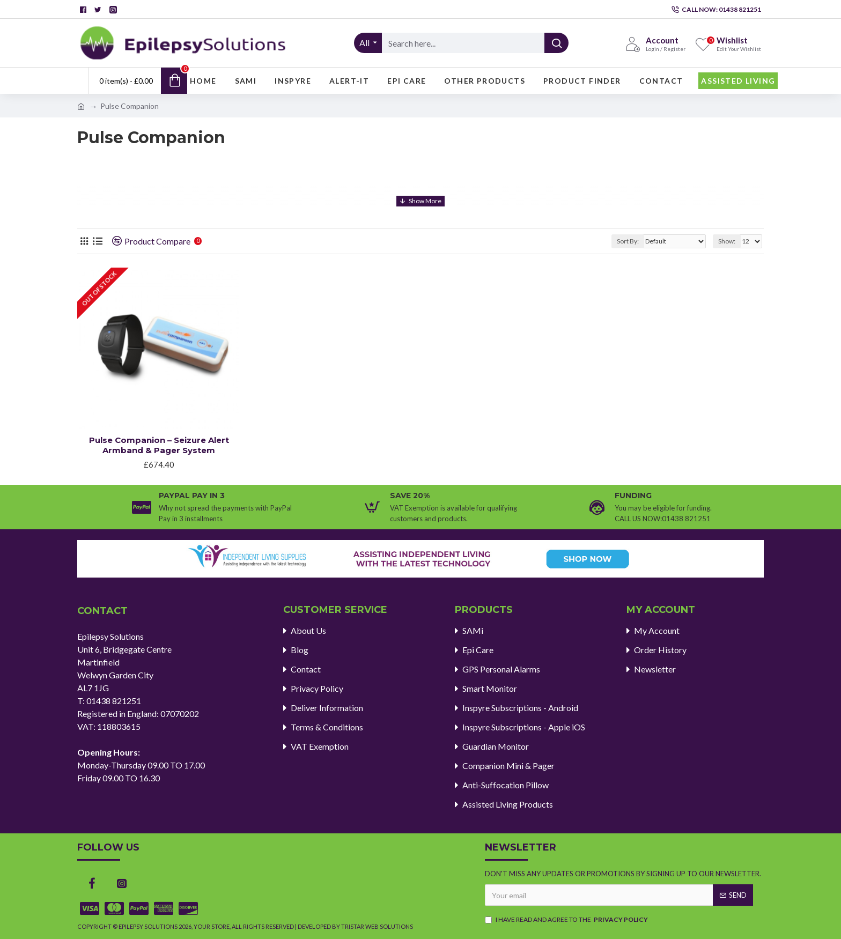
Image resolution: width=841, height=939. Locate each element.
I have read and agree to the (567, 920)
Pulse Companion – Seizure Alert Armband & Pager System (159, 445)
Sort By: (628, 241)
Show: (726, 241)
